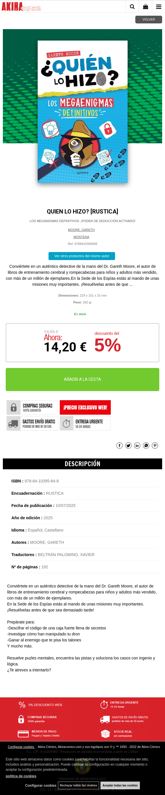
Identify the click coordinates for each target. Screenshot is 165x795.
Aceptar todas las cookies (120, 785)
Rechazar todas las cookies (78, 785)
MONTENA (81, 237)
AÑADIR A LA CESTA (82, 379)
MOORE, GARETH (81, 230)
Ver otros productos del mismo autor (81, 256)
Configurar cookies (21, 746)
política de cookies (21, 776)
